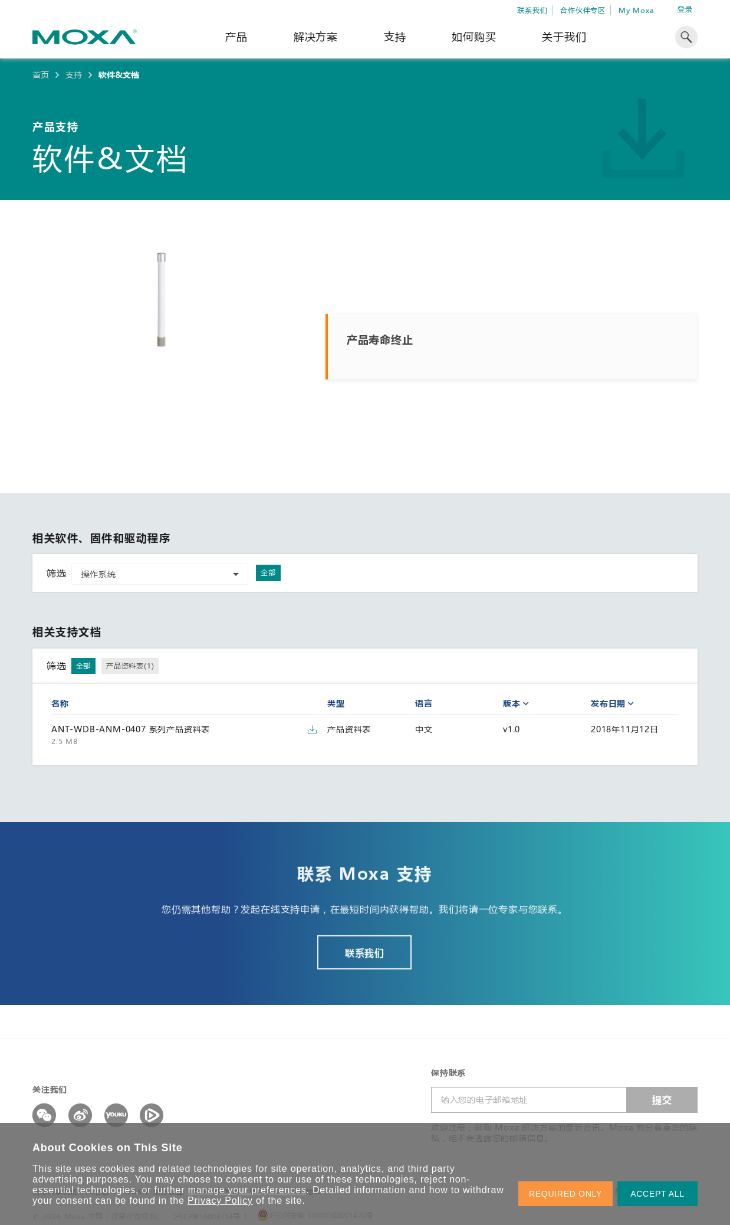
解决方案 (316, 37)
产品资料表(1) (130, 665)
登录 (685, 9)
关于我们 (564, 37)
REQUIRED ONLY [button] (565, 1193)
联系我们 (532, 10)
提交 (662, 1099)
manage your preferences (247, 1190)
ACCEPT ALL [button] (657, 1193)
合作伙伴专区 (583, 10)
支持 (395, 37)
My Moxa (637, 10)
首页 (40, 75)
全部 (268, 572)
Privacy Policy (220, 1200)
